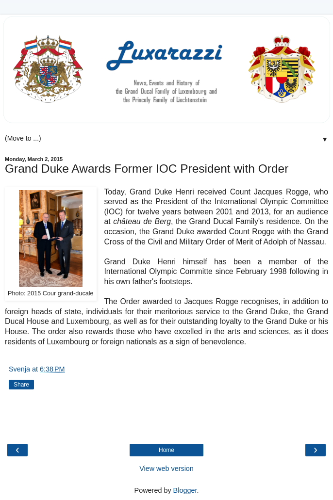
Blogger (185, 490)
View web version (166, 468)
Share (21, 384)
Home (166, 450)
